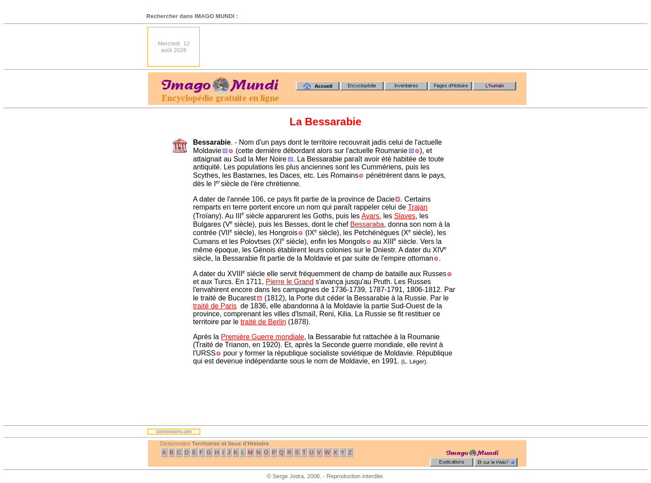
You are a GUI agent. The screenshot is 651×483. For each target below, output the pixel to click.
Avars (370, 216)
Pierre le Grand (290, 281)
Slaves (405, 216)
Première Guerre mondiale (262, 337)
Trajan (418, 207)
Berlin (277, 322)
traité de (254, 322)
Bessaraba (367, 224)
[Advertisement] (365, 47)
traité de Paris (215, 306)
